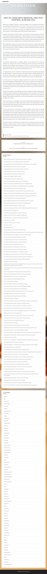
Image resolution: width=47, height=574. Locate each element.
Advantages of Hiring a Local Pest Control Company (15, 293)
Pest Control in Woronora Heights (11, 298)
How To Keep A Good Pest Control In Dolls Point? (14, 173)
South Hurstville (7, 445)
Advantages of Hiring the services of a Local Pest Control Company (18, 254)
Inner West (6, 562)
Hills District (6, 433)
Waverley (6, 547)
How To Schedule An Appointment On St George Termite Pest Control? (19, 200)
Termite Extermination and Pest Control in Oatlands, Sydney (16, 303)
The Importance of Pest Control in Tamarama (13, 342)
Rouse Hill (6, 134)
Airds (5, 537)
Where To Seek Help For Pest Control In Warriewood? (15, 198)
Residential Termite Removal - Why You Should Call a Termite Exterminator (19, 335)
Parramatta (6, 559)
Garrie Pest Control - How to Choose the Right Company (16, 283)
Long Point (6, 496)
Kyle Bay (5, 425)
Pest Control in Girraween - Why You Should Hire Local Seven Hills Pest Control (20, 195)
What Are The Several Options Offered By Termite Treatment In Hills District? (20, 193)
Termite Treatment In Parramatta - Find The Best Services (16, 354)
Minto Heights (7, 452)
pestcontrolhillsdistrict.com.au (34, 117)
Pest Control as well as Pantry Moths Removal (13, 244)
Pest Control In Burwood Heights (11, 281)
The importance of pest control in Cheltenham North (15, 239)
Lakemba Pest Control (8, 227)
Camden (5, 542)
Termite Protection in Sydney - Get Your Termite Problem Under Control (19, 371)
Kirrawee (6, 528)
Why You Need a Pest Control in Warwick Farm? (13, 178)
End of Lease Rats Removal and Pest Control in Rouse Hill (23, 19)
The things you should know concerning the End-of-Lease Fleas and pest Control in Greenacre (23, 232)
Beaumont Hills (7, 411)
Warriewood (6, 437)
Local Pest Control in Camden (10, 337)
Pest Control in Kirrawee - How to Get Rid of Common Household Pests (19, 315)
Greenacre (6, 464)
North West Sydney (8, 564)
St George (6, 440)
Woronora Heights (8, 481)
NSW (10, 134)
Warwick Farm (7, 418)
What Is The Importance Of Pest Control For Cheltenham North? (17, 271)
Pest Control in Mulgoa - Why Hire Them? (12, 176)
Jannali (5, 484)
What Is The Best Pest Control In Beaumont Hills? (14, 171)
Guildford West (7, 423)
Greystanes (6, 503)
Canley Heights (7, 403)
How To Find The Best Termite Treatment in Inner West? (16, 361)
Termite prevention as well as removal (12, 222)
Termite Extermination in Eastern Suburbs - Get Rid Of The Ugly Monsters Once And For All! (23, 352)
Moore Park (6, 428)
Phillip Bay (6, 442)
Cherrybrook (6, 520)
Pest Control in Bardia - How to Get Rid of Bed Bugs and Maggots (17, 286)
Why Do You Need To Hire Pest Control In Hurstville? (15, 166)
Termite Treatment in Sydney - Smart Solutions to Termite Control (18, 366)
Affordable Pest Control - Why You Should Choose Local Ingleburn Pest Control (20, 327)
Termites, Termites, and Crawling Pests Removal (14, 320)
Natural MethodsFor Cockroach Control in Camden (14, 380)
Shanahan (5, 1)
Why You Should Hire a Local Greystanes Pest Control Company (17, 318)
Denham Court (7, 447)
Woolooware (6, 479)
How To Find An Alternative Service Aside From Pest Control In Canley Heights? (20, 164)
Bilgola (5, 540)
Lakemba (6, 455)
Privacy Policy (26, 571)
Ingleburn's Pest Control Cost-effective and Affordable (15, 215)
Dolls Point (6, 413)
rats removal (20, 136)
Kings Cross (6, 401)
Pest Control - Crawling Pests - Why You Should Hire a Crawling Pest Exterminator (21, 339)
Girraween (6, 435)
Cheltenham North (8, 472)
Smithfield (6, 530)
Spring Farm (6, 508)
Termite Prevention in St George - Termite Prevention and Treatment (18, 356)
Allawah (5, 513)
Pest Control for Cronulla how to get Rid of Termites (15, 237)
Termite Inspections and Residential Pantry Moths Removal (16, 349)
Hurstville (6, 406)
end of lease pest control (10, 136)
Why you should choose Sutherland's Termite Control (15, 246)
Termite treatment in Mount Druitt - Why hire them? (15, 229)
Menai (5, 486)
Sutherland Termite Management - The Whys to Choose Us (16, 251)
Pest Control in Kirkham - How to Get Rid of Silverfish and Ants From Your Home (20, 300)
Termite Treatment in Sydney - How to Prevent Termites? (16, 377)
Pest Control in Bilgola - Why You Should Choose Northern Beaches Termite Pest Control (22, 332)
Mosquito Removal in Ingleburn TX (11, 210)
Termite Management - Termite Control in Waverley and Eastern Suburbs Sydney (21, 344)
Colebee (5, 396)
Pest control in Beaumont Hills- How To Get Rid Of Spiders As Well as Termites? (20, 208)
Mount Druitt (6, 462)
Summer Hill (6, 535)
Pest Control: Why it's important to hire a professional (15, 242)
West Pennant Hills (8, 476)
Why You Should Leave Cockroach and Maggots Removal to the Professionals (20, 310)
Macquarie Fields (7, 474)
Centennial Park (7, 450)
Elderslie (6, 493)
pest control (26, 136)
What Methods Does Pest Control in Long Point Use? (15, 276)
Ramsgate (6, 457)
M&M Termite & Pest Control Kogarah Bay (13, 313)
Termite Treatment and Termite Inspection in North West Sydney (17, 382)
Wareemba (6, 489)
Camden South (7, 532)
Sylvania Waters (7, 552)
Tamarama (6, 545)
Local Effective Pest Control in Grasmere (12, 347)
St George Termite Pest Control (10, 261)
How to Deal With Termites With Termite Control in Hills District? (18, 359)
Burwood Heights (7, 501)
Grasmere (6, 549)
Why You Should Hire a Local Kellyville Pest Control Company (16, 325)
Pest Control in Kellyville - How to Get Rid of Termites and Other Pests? (19, 191)
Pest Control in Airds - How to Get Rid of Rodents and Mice (16, 330)
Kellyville (6, 430)
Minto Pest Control (8, 225)
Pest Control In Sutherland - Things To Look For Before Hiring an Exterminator (20, 385)
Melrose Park (6, 498)
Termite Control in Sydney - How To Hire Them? (14, 369)
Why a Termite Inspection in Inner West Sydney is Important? (16, 364)
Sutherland (6, 523)
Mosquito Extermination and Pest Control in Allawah (15, 296)
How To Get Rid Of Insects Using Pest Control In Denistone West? (17, 234)
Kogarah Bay (6, 525)
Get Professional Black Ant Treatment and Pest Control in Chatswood (18, 291)
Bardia (5, 506)
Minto (5, 459)
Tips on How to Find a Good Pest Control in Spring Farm (15, 288)
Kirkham (6, 515)
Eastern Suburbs (7, 554)
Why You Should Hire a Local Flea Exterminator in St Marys (16, 169)
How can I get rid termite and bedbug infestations (14, 279)
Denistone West (7, 467)
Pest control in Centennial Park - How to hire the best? (15, 212)
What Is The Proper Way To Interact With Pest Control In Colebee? (18, 159)
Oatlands (6, 518)
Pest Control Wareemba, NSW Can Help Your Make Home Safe (17, 259)
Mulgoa (5, 416)
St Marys (5, 408)
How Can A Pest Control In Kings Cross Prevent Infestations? (16, 161)
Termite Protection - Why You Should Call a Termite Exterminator (17, 305)
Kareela (5, 491)
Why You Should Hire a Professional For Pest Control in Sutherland (18, 308)
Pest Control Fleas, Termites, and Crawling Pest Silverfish (16, 217)
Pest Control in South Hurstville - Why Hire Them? (14, 205)
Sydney (5, 557)
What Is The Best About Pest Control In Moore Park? (15, 188)
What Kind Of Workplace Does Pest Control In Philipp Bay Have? (17, 203)
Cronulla (6, 469)
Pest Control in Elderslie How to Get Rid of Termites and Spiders (17, 274)
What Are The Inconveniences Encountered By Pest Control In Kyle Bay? (19, 186)
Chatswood (6, 511)
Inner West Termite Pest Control (11, 322)
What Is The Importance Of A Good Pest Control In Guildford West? (18, 183)
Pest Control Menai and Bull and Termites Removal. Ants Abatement (18, 256)
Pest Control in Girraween (9, 220)
